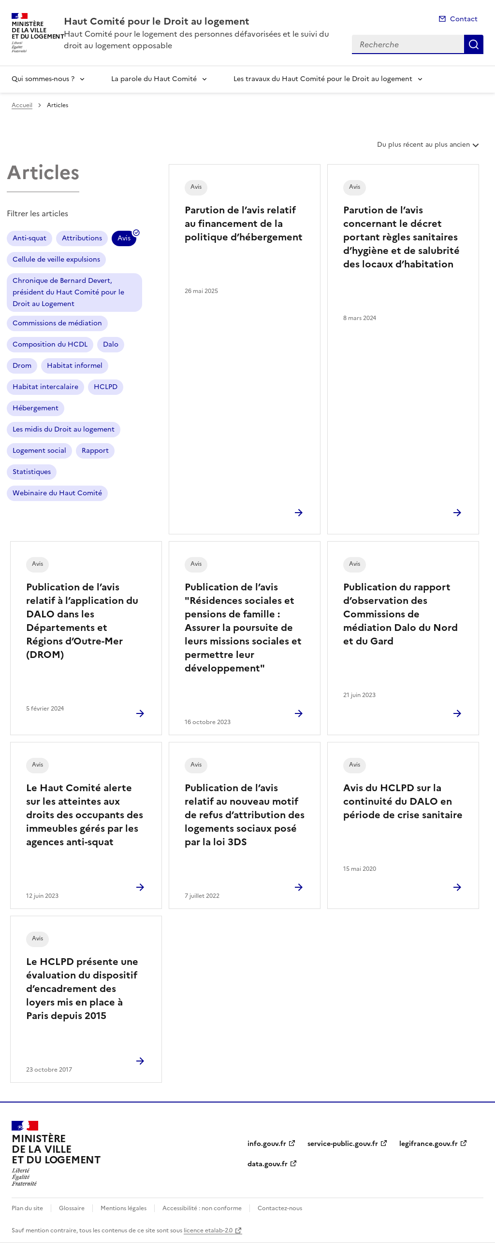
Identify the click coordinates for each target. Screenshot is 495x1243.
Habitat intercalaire (45, 387)
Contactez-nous (280, 1208)
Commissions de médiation (57, 323)
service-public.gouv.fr (342, 1144)
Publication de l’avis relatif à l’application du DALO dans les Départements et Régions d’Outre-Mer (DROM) (82, 621)
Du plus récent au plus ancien (429, 148)
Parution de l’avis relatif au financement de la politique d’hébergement (244, 223)
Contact (464, 19)
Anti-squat (29, 238)
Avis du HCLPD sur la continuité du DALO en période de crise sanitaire (403, 801)
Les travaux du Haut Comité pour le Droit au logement (322, 79)
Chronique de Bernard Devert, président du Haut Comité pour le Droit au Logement (68, 292)
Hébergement (35, 408)
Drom (22, 366)
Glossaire (72, 1208)
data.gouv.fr (268, 1164)
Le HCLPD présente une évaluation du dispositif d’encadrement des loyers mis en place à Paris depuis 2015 (82, 988)
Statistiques (32, 472)
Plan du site (27, 1208)
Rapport (95, 451)
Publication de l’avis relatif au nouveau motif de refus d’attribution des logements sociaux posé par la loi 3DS (245, 815)
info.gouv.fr (267, 1144)
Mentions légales (123, 1208)
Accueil (22, 105)
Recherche (473, 44)
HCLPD (105, 387)
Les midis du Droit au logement (64, 429)
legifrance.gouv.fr (428, 1144)
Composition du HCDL (50, 344)
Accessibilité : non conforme (202, 1208)
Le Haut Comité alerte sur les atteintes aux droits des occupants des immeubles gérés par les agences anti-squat (84, 815)
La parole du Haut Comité (154, 79)
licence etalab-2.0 (208, 1230)
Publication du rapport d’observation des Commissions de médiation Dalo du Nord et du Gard (400, 614)
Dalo (110, 344)
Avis (124, 239)
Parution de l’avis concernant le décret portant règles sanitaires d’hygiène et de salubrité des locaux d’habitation (401, 237)
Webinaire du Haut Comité (57, 493)
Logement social (39, 451)
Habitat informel (74, 366)
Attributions (82, 238)
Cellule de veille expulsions (56, 259)
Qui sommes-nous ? (43, 79)
